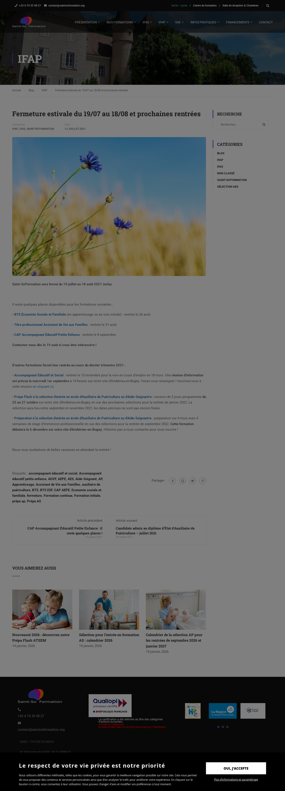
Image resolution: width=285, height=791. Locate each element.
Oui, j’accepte (236, 768)
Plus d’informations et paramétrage (236, 779)
